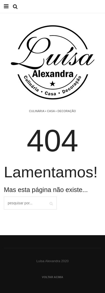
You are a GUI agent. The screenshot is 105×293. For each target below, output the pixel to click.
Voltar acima (52, 277)
